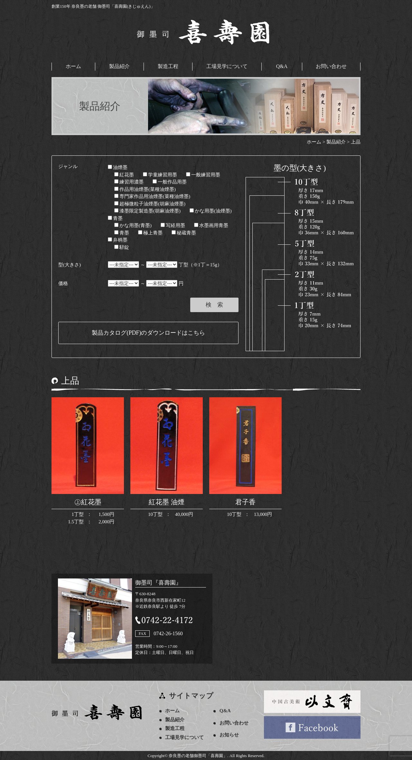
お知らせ (230, 734)
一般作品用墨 (170, 181)
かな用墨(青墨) (133, 225)
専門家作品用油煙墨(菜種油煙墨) (152, 196)
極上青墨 (150, 232)
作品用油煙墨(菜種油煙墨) (145, 188)
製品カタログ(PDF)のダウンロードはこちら (148, 332)
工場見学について (227, 66)
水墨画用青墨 (211, 225)
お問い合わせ (331, 66)
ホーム (73, 66)
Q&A (282, 66)
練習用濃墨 (129, 181)
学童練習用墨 (160, 174)
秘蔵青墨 (184, 232)
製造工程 (168, 66)
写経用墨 (173, 225)
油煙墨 (117, 167)
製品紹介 (119, 66)
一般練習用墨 (203, 174)
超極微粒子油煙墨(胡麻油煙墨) (149, 203)
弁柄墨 (117, 239)
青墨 (115, 217)
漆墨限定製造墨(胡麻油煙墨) (147, 210)
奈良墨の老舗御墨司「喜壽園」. (198, 755)
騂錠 (121, 246)
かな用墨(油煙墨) (211, 210)
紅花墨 (124, 174)
